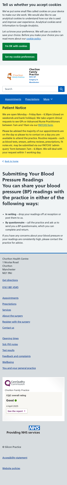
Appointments (13, 99)
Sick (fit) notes (10, 344)
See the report (15, 411)
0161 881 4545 (10, 287)
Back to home (11, 161)
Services (6, 309)
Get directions (10, 280)
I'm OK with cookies (16, 46)
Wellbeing (8, 362)
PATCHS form (45, 125)
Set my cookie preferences (19, 56)
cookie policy (33, 38)
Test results (8, 350)
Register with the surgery (16, 321)
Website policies (11, 468)
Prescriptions (32, 99)
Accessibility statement (14, 457)
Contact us (8, 327)
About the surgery (12, 315)
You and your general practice (19, 368)
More (48, 99)
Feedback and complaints (16, 356)
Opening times (10, 338)
